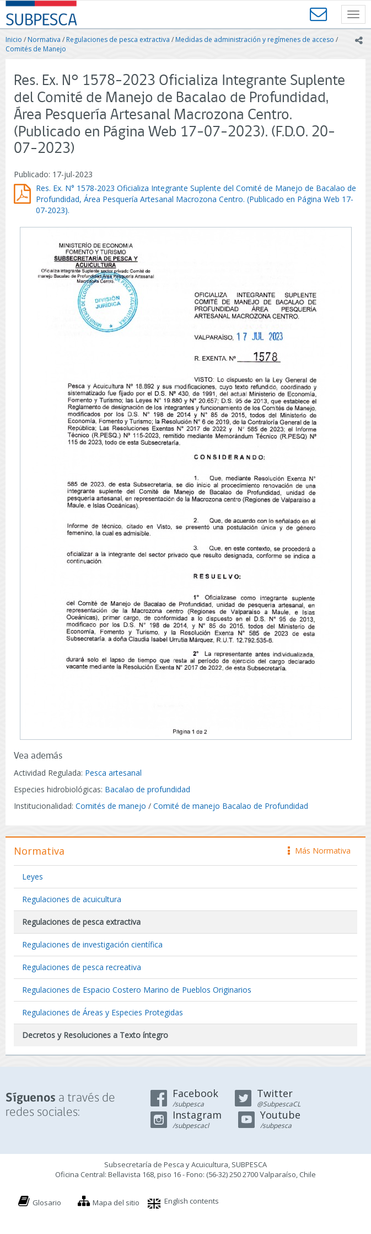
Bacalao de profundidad (147, 789)
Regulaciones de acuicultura (71, 899)
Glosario (47, 1202)
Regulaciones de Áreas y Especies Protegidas (102, 1012)
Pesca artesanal (113, 772)
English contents (191, 1201)
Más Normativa (319, 850)
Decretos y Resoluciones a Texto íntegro (95, 1035)
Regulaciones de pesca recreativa (81, 967)
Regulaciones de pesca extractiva (118, 39)
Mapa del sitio (116, 1202)
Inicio (14, 39)
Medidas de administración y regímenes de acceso (254, 39)
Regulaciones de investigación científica (92, 944)
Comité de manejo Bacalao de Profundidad (230, 806)
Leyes (32, 876)
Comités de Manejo (36, 49)
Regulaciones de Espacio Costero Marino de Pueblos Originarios (136, 989)
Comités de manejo (111, 806)
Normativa (44, 39)
